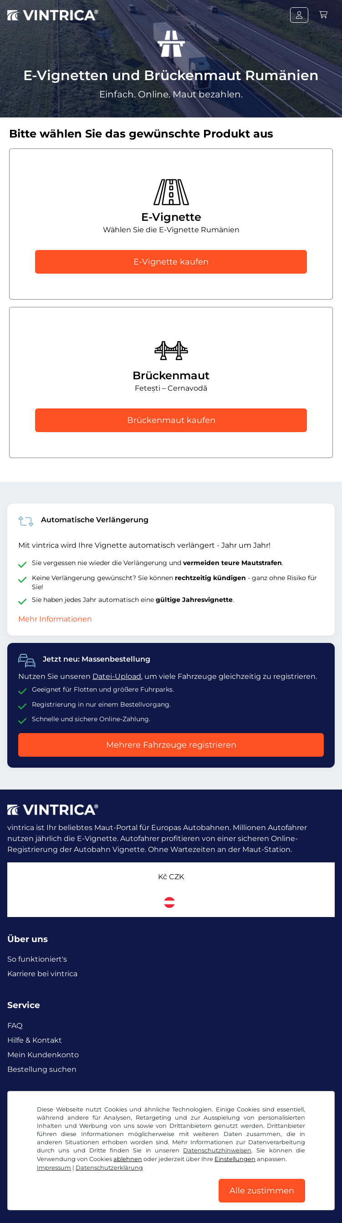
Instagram (74, 1102)
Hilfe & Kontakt (34, 1040)
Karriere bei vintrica (42, 973)
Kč (171, 876)
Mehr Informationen (55, 619)
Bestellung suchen (42, 1069)
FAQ (14, 1025)
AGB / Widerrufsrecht (42, 1204)
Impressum (250, 1204)
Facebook (27, 1102)
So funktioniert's (37, 959)
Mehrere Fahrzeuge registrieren (171, 745)
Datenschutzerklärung (117, 1204)
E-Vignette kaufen (171, 262)
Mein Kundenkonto (43, 1054)
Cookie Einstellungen (192, 1204)
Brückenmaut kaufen (171, 420)
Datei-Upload (116, 676)
